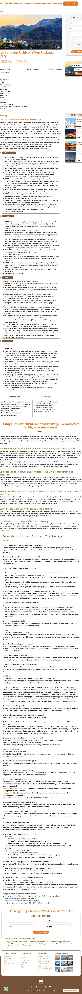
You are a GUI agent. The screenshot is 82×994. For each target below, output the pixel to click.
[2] (36, 987)
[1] (32, 987)
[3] (41, 987)
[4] (50, 987)
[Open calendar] (70, 926)
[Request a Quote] (41, 932)
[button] (8, 3)
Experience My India (53, 991)
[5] (45, 987)
